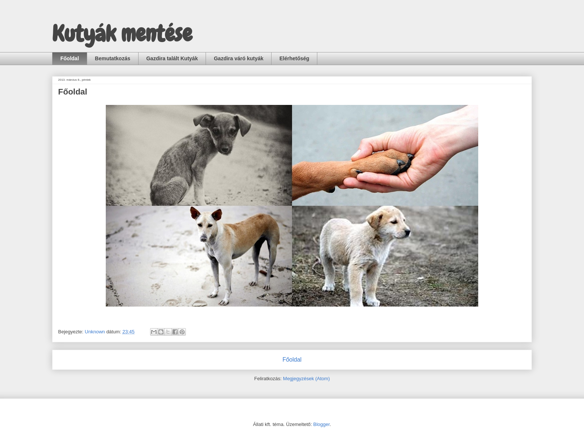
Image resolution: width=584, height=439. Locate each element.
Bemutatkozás (112, 58)
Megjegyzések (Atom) (306, 378)
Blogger (321, 424)
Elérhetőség (294, 58)
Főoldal (69, 58)
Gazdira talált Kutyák (172, 58)
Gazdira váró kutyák (238, 58)
